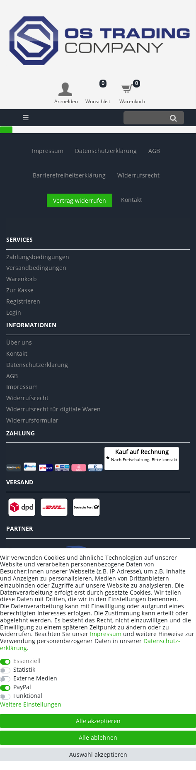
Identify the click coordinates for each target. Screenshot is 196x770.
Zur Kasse (20, 290)
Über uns (19, 342)
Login (13, 312)
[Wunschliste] (98, 89)
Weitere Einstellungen (30, 704)
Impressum (47, 151)
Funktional (27, 696)
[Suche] (173, 117)
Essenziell (27, 661)
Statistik (24, 669)
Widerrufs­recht (138, 175)
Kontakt (131, 200)
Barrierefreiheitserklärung (69, 175)
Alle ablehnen (98, 737)
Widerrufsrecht (27, 398)
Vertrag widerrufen (79, 200)
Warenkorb (21, 279)
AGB (154, 151)
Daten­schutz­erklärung (106, 151)
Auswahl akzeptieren (98, 754)
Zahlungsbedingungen (37, 257)
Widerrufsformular (32, 420)
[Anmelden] (66, 94)
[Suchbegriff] (143, 117)
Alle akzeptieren (98, 721)
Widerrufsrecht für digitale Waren (53, 409)
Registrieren (23, 301)
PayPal (22, 687)
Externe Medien (35, 678)
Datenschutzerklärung (37, 365)
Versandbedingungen (36, 268)
